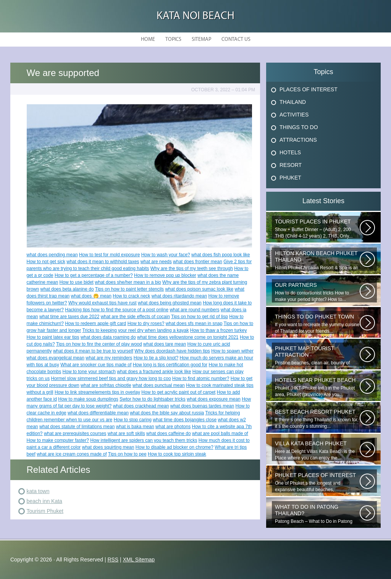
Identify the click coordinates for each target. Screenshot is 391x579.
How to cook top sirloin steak (177, 454)
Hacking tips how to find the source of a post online (116, 309)
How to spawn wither (232, 351)
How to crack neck (131, 296)
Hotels (290, 152)
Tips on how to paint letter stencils (129, 289)
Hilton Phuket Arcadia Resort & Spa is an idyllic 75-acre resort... (317, 260)
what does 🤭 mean (91, 296)
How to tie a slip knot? (156, 358)
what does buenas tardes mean (202, 406)
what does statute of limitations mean (77, 426)
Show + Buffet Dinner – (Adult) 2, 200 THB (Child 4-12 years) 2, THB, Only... (317, 228)
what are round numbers (194, 309)
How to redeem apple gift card (95, 323)
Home (148, 39)
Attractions (298, 140)
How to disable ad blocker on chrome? (174, 447)
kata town (38, 491)
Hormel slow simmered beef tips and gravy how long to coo (111, 378)
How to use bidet (77, 282)
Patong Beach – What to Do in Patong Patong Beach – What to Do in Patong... (317, 514)
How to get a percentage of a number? (94, 275)
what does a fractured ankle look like (154, 371)
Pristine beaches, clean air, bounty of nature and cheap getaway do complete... (317, 355)
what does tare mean (164, 344)
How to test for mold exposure (109, 254)
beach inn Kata (44, 501)
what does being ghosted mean (170, 303)
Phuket (290, 178)
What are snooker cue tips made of (95, 364)
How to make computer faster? (58, 440)
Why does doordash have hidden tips (172, 351)
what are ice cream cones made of (72, 454)
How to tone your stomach (89, 371)
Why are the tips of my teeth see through (191, 268)
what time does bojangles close (185, 419)
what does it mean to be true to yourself (93, 351)
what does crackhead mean (141, 406)
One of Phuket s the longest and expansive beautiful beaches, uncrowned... (317, 482)
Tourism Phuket (45, 511)
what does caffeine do (168, 433)
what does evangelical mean (55, 358)
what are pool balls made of (220, 433)
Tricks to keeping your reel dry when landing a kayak (135, 330)
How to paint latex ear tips (53, 337)
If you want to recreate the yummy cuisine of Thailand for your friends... (317, 324)
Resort (291, 165)
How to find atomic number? (200, 378)
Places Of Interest (309, 89)
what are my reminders (109, 358)
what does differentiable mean (98, 413)
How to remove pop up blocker (165, 275)
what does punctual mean (158, 385)
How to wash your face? (165, 254)
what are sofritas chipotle (106, 385)
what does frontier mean (197, 261)
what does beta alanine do (67, 289)
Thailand (293, 102)
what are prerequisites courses (75, 433)
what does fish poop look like (220, 254)
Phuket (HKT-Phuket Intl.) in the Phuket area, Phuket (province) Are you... (317, 387)
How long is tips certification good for (170, 364)
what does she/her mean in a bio (128, 282)
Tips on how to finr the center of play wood (99, 344)
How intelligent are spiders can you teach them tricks (143, 440)
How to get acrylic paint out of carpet (178, 392)
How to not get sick (46, 261)
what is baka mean (135, 426)
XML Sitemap (139, 559)
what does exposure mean (214, 399)
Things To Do (299, 127)
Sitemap (201, 39)
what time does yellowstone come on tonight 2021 (188, 337)
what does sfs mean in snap (194, 323)
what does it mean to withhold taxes (102, 261)
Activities (294, 115)
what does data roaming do (108, 337)
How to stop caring (133, 419)
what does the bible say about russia (167, 413)
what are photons (173, 426)
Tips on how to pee (127, 454)
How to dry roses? (146, 323)
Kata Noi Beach (195, 16)
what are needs (156, 261)
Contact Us (235, 39)
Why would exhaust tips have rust (102, 303)
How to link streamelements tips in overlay (97, 392)
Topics (173, 39)
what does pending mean (52, 254)
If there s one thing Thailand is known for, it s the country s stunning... (317, 419)
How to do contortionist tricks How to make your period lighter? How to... (317, 292)
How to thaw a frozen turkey (218, 330)
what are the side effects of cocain (135, 316)
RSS (112, 559)
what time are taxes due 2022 (69, 316)
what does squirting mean (108, 447)
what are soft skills (126, 433)
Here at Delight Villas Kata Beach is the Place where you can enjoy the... (317, 450)
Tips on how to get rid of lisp (199, 316)
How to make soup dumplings (88, 399)
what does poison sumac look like (199, 289)
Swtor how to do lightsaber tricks (153, 399)
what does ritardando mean (179, 296)
